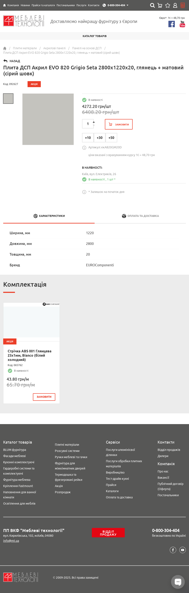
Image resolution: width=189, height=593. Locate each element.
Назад (15, 61)
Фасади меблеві (14, 456)
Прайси (111, 485)
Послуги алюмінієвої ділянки (120, 452)
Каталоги (112, 491)
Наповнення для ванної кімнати (19, 494)
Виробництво (115, 472)
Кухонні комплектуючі (18, 462)
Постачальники (168, 495)
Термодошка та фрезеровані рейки (68, 477)
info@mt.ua (11, 540)
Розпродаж (63, 492)
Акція (59, 486)
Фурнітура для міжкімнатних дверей (70, 466)
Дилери (163, 456)
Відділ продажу (108, 533)
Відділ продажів (169, 449)
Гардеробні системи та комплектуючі (18, 471)
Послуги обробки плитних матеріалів (124, 463)
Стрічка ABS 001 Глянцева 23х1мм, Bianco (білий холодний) (29, 355)
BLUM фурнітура (14, 449)
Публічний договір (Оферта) (170, 486)
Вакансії (163, 477)
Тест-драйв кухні (117, 478)
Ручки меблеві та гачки (71, 457)
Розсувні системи (67, 451)
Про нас (163, 471)
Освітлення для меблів (19, 503)
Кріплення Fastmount (18, 486)
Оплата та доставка (119, 497)
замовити (44, 396)
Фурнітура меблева (16, 479)
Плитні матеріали (67, 444)
